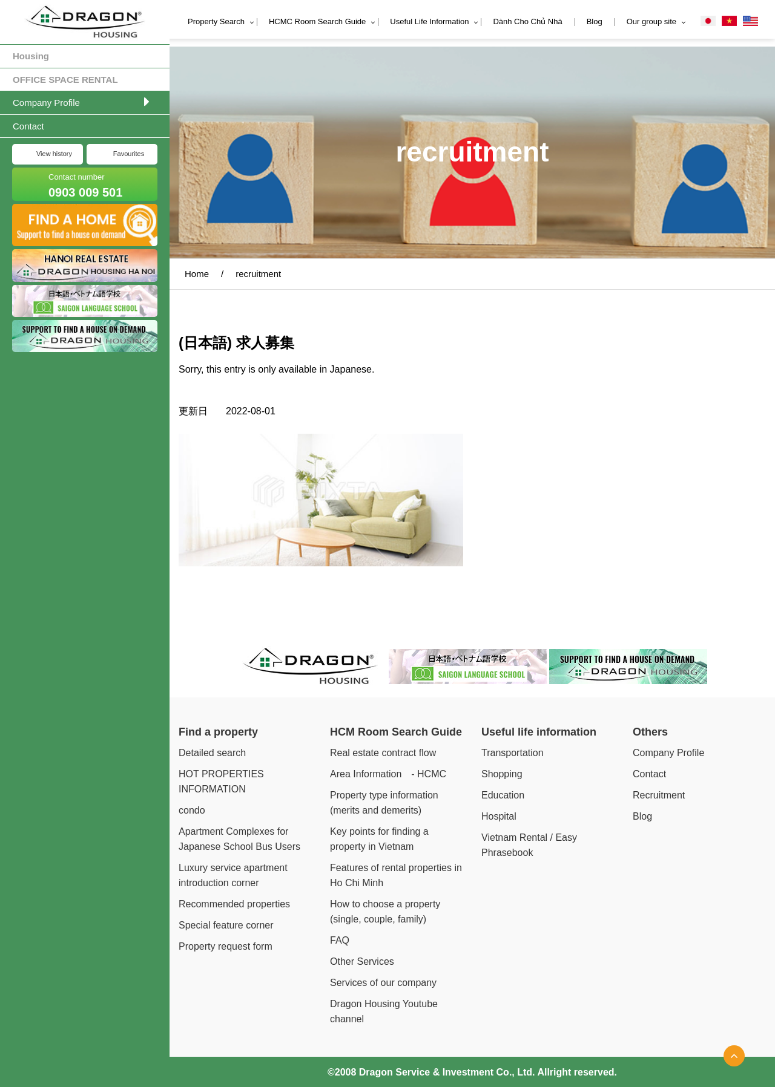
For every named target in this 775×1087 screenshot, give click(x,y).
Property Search (216, 21)
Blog (594, 21)
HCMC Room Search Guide (317, 21)
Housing (31, 56)
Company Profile (46, 102)
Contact (28, 126)
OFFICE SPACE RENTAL (65, 79)
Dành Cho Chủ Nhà (527, 21)
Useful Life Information (429, 21)
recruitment (258, 274)
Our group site (651, 21)
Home (197, 274)
